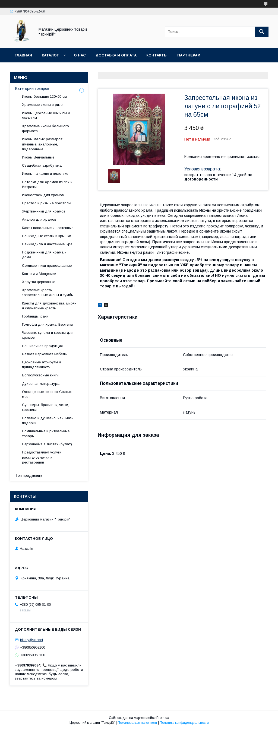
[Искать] (261, 32)
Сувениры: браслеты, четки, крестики (45, 407)
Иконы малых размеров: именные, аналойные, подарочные (42, 144)
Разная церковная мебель (44, 354)
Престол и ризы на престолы (46, 203)
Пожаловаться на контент (137, 723)
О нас (80, 55)
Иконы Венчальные (38, 157)
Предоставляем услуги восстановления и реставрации (41, 457)
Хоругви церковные (38, 282)
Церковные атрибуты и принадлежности (41, 364)
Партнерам (188, 55)
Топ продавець (28, 475)
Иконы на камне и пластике (45, 174)
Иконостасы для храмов (43, 195)
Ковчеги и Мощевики (39, 274)
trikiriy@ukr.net (31, 640)
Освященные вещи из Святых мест (47, 394)
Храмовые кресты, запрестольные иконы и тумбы (48, 292)
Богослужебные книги (40, 375)
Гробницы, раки (35, 316)
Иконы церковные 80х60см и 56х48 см (46, 115)
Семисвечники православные (47, 266)
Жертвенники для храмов (43, 211)
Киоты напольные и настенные (47, 228)
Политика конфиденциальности (184, 723)
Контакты (157, 55)
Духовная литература (40, 384)
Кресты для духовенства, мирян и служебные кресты (49, 305)
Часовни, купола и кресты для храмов (47, 335)
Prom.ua (162, 718)
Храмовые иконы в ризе (42, 105)
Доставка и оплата (116, 55)
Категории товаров (32, 88)
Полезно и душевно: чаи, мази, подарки (48, 420)
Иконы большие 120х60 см (44, 96)
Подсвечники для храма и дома (44, 254)
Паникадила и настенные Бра (47, 244)
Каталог (50, 55)
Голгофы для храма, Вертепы (47, 324)
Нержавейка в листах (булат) (47, 444)
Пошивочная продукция (42, 346)
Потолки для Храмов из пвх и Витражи (47, 184)
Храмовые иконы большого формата (45, 128)
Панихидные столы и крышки (46, 236)
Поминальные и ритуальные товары (46, 433)
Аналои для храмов (39, 219)
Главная (23, 55)
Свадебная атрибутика (42, 165)
